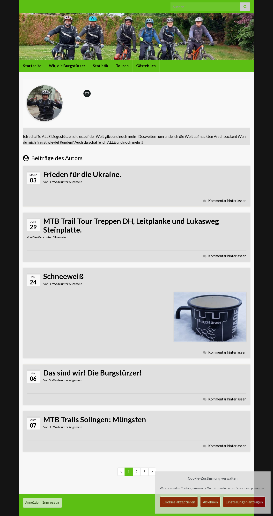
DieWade (55, 182)
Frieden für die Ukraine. (82, 174)
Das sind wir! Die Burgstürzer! (92, 372)
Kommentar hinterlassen (227, 201)
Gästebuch (146, 65)
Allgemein (75, 182)
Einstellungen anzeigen (244, 502)
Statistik (100, 65)
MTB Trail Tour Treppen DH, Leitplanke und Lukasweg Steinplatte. (131, 225)
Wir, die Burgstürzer (67, 65)
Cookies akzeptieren (178, 502)
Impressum (50, 503)
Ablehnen (210, 502)
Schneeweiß (63, 276)
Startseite (32, 65)
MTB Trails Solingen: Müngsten (94, 419)
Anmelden (32, 503)
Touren (122, 65)
